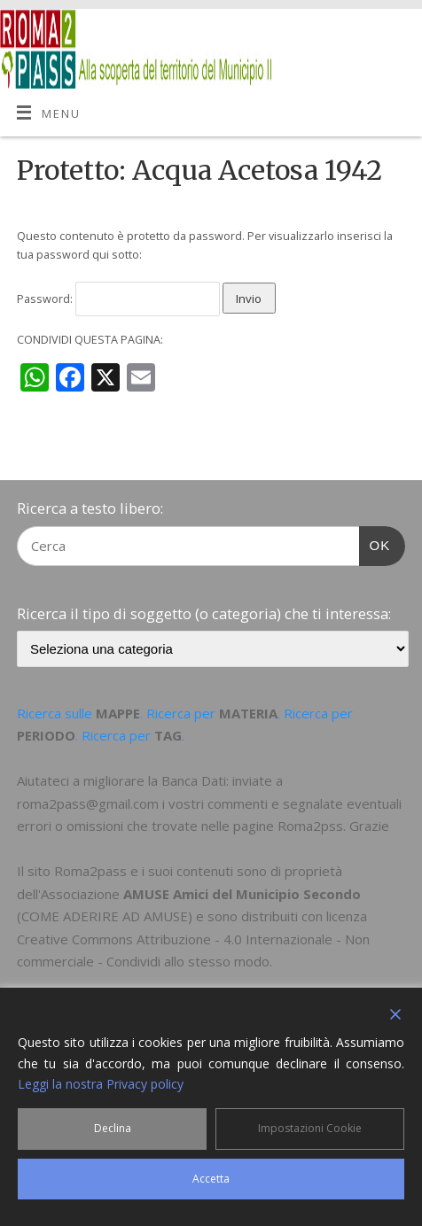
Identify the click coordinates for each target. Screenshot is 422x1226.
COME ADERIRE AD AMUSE (104, 916)
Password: (118, 298)
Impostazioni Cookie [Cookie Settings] (310, 1128)
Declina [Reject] (112, 1128)
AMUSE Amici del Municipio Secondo (242, 894)
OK (375, 543)
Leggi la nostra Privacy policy (101, 1083)
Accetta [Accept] (211, 1178)
